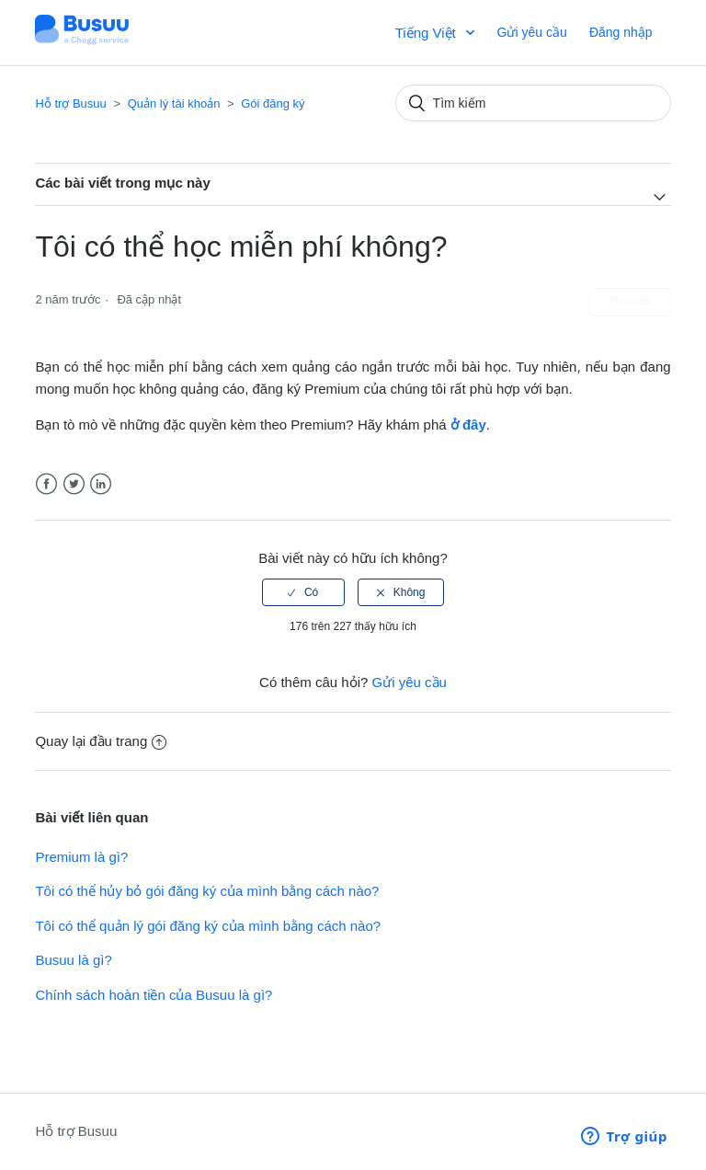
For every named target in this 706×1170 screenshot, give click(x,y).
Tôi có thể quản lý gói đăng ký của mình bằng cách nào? (208, 926)
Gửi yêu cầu (532, 32)
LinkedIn (100, 484)
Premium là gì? (81, 857)
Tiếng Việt (427, 32)
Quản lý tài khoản (174, 103)
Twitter (74, 484)
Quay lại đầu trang (100, 741)
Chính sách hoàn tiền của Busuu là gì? (153, 995)
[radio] (303, 592)
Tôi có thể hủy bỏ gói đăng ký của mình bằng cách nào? (207, 891)
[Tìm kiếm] (533, 103)
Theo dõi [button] (630, 301)
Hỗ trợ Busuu (70, 103)
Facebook (46, 484)
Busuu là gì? (73, 960)
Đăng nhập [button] (621, 32)
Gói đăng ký (272, 103)
